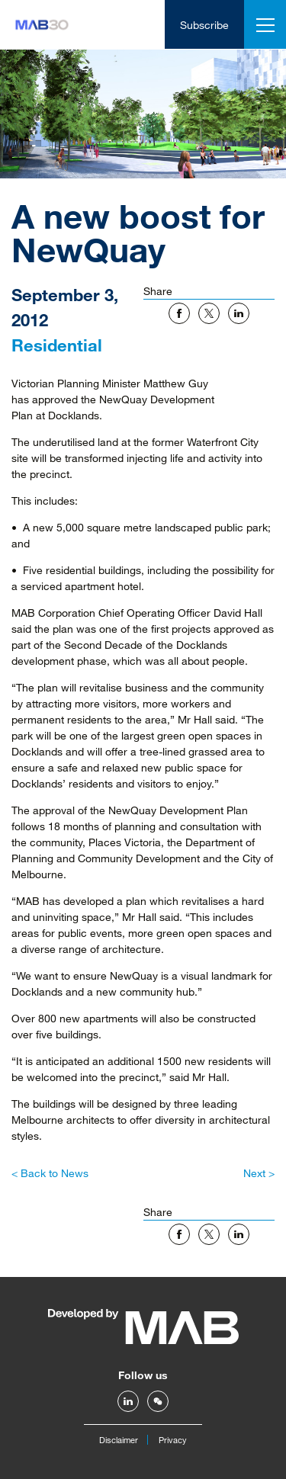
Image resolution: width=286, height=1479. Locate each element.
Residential (56, 345)
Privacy (173, 1440)
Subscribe (204, 24)
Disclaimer (118, 1440)
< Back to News (49, 1172)
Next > (259, 1172)
